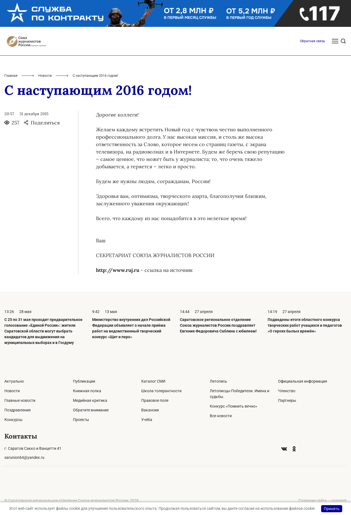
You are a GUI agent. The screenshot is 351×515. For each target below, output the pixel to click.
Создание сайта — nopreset (322, 500)
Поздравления (17, 410)
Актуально (14, 381)
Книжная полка (87, 391)
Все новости (221, 416)
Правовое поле (154, 400)
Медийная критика (90, 400)
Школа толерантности (161, 391)
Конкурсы (13, 419)
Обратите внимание (91, 410)
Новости (45, 76)
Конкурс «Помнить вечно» (233, 406)
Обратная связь (312, 41)
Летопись (218, 381)
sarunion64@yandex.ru (24, 457)
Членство (286, 391)
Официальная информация (302, 381)
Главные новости (19, 400)
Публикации (84, 381)
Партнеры (287, 400)
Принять (331, 509)
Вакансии (150, 410)
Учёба (146, 419)
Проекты (81, 419)
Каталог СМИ (153, 381)
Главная (11, 76)
